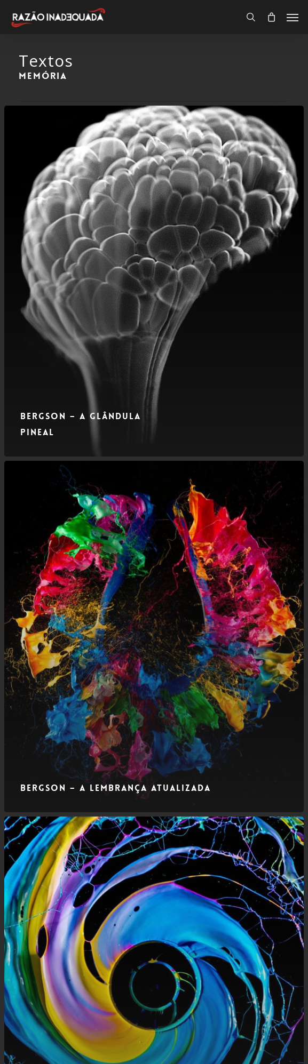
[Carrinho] (271, 17)
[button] (292, 17)
